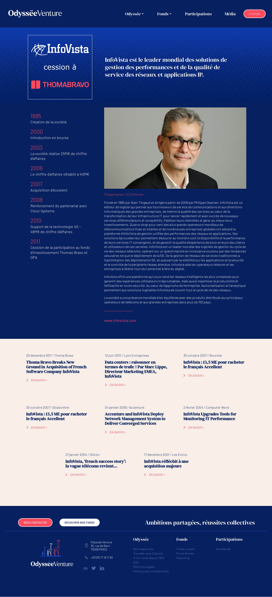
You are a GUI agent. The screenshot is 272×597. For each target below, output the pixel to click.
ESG (136, 562)
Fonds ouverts (185, 549)
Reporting (182, 558)
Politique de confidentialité (151, 571)
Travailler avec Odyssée (148, 553)
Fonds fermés (185, 553)
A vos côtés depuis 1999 (148, 558)
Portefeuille (223, 549)
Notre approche (143, 549)
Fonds (165, 14)
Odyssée (135, 14)
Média (230, 14)
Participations (198, 14)
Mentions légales (144, 567)
